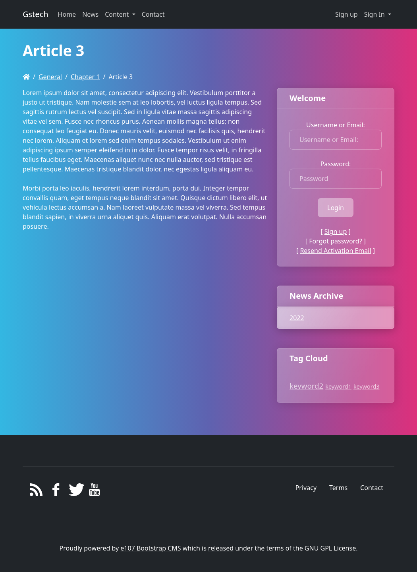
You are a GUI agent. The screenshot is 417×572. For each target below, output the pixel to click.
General (50, 76)
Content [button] (117, 14)
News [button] (90, 14)
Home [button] (67, 14)
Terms (338, 487)
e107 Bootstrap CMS (150, 548)
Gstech (35, 14)
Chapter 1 (85, 76)
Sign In (375, 14)
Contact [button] (153, 14)
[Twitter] (75, 491)
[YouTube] (95, 491)
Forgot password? (335, 241)
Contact (371, 487)
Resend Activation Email (335, 250)
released (221, 548)
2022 (297, 317)
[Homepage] (26, 76)
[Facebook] (56, 491)
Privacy (306, 487)
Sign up (346, 14)
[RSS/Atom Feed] (36, 491)
